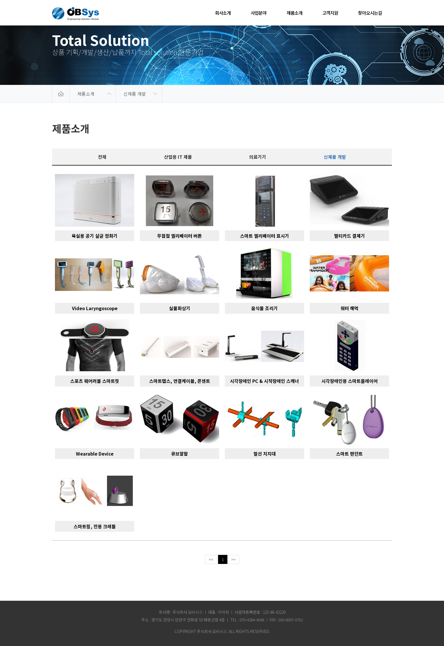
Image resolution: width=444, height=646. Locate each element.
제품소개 (294, 12)
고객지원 (330, 12)
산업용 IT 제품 (178, 156)
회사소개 (223, 12)
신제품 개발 (134, 93)
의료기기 (257, 156)
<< (211, 559)
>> (233, 559)
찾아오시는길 (370, 12)
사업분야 (258, 12)
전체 (102, 156)
